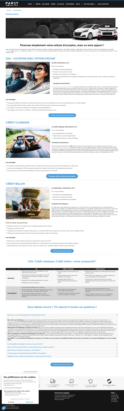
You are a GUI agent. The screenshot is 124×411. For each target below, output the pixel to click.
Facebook (114, 396)
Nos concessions (10, 405)
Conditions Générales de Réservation (65, 395)
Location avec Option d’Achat (63, 87)
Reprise (38, 4)
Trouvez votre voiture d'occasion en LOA (62, 115)
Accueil (9, 10)
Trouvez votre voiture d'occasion (62, 176)
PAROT (78, 4)
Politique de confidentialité (62, 398)
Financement (17, 10)
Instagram (114, 398)
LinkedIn (114, 395)
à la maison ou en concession (53, 385)
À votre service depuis (109, 385)
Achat (30, 4)
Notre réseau (70, 4)
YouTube (114, 401)
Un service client (71, 385)
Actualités (60, 4)
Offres (53, 4)
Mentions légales (59, 399)
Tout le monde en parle (12, 407)
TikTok (113, 400)
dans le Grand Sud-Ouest (90, 385)
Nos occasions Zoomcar (12, 408)
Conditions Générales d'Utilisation (64, 396)
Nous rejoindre (89, 4)
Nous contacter (103, 4)
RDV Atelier (45, 4)
